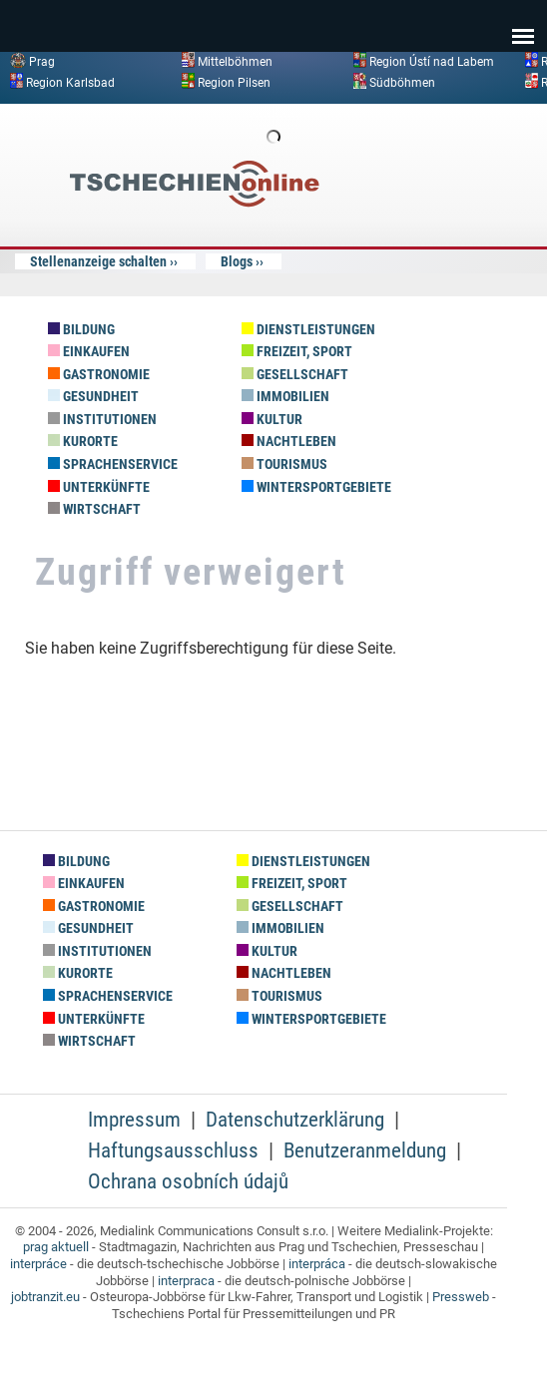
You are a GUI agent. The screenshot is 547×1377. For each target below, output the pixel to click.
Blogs (237, 261)
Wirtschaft (94, 509)
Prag (42, 62)
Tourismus (284, 464)
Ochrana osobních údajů (188, 1181)
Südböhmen (402, 82)
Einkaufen (89, 351)
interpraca (186, 1280)
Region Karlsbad (70, 82)
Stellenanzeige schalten (98, 261)
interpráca (316, 1263)
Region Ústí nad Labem (431, 62)
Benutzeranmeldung (364, 1150)
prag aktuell (56, 1246)
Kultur (272, 419)
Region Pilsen (234, 82)
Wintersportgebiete (316, 487)
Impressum (134, 1120)
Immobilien (285, 396)
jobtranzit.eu (45, 1296)
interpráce (38, 1263)
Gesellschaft (295, 374)
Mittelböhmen (235, 62)
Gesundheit (93, 396)
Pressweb (460, 1296)
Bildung (81, 329)
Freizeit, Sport (297, 351)
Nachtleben (289, 441)
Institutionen (102, 419)
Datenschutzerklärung (295, 1120)
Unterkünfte (99, 487)
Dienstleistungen (308, 329)
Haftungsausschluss (173, 1150)
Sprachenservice (113, 464)
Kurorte (83, 441)
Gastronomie (99, 374)
